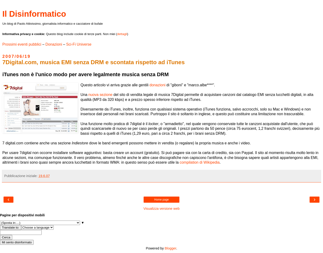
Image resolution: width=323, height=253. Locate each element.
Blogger (170, 248)
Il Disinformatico (34, 13)
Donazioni (53, 44)
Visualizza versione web (161, 208)
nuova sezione (100, 95)
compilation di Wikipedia (200, 162)
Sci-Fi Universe (78, 44)
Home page (161, 199)
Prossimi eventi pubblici (21, 44)
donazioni (157, 85)
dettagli (122, 34)
